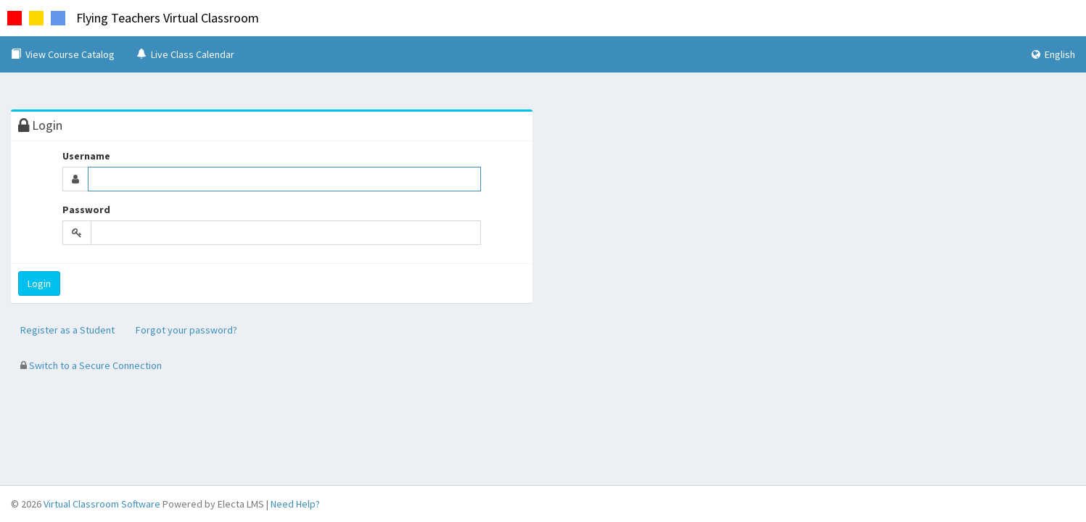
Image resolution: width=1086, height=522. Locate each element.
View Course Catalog (63, 54)
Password (86, 209)
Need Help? (295, 503)
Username (86, 155)
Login (39, 283)
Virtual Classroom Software (102, 503)
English (1053, 54)
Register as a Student (67, 329)
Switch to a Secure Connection (91, 365)
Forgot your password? (186, 329)
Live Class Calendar (185, 54)
